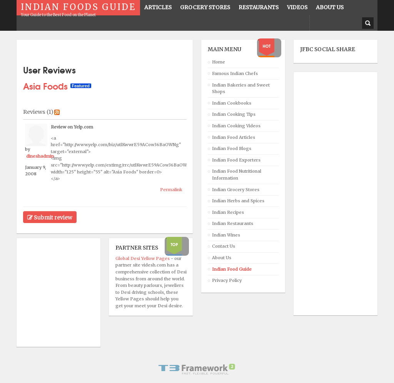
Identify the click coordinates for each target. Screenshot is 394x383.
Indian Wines (226, 235)
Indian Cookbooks (231, 103)
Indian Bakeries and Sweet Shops (241, 88)
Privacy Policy (227, 280)
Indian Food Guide (232, 269)
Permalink (171, 189)
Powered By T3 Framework (197, 369)
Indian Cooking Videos (236, 125)
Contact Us (223, 246)
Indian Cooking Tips (233, 114)
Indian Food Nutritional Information (236, 174)
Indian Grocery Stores (235, 189)
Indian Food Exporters (236, 160)
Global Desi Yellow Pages (143, 258)
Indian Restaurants (232, 223)
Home (218, 62)
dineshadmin (40, 156)
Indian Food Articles (233, 137)
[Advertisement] (331, 193)
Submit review (49, 217)
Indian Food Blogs (231, 148)
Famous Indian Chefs (235, 73)
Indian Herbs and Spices (238, 200)
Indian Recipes (228, 212)
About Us (221, 257)
